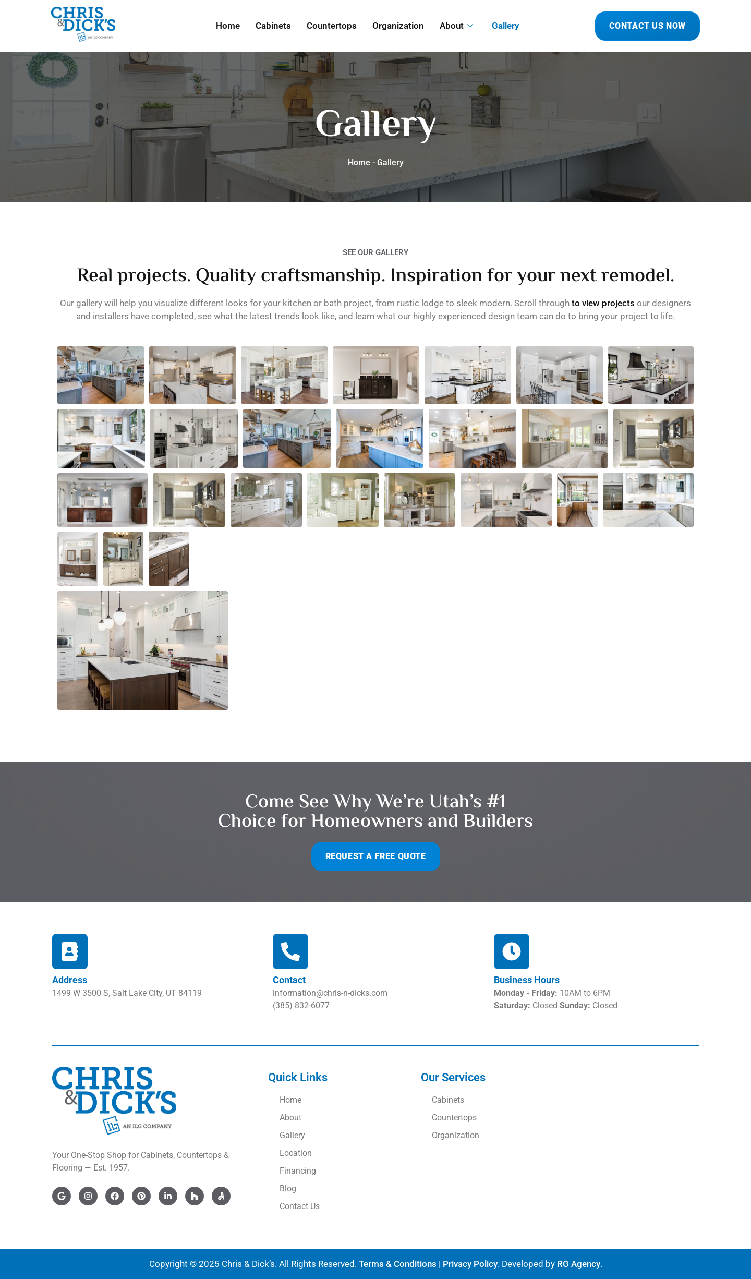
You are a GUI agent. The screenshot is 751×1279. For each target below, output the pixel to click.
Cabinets (273, 25)
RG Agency (578, 1264)
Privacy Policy (470, 1264)
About (456, 25)
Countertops (332, 25)
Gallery (505, 25)
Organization (398, 25)
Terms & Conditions (398, 1264)
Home (228, 25)
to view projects (603, 303)
